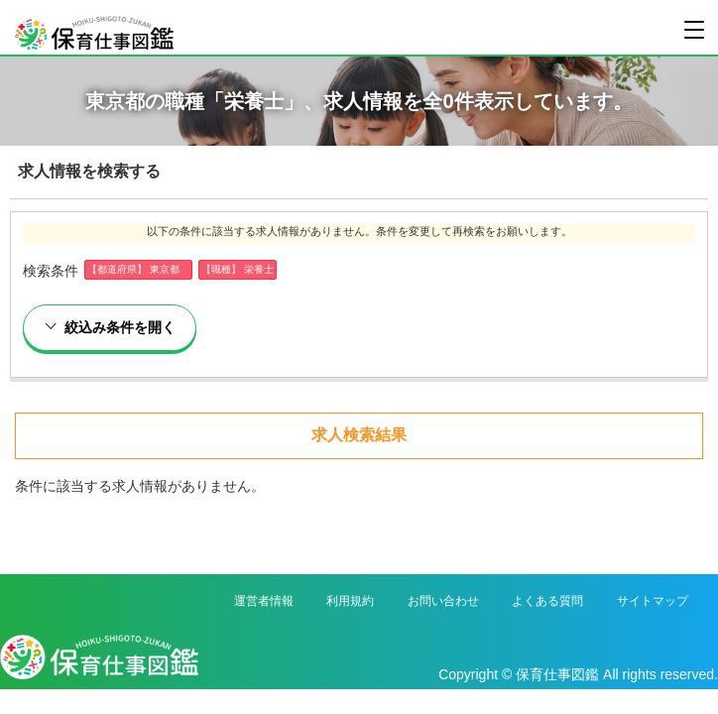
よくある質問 (547, 601)
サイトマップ (652, 601)
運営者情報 (264, 601)
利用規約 (350, 601)
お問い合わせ (443, 601)
